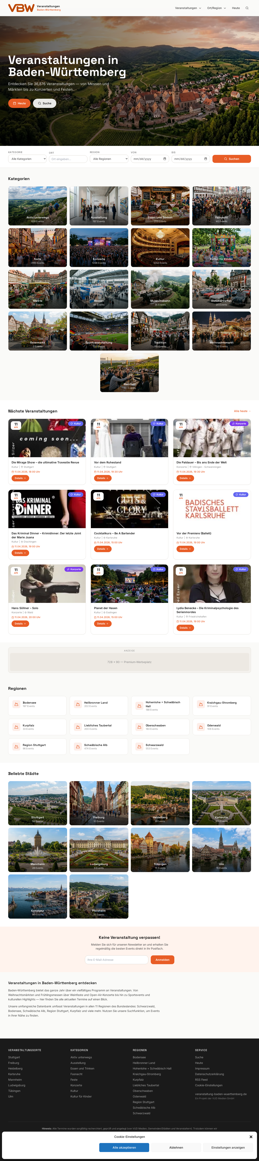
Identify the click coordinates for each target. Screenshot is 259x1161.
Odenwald (139, 1096)
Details (20, 478)
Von (134, 152)
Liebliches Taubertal (146, 1085)
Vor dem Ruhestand (107, 462)
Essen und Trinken (82, 1068)
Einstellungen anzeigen (228, 1147)
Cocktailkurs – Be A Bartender (114, 533)
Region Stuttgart (143, 1102)
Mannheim (15, 1079)
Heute (236, 8)
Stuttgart (27, 466)
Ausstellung (78, 1062)
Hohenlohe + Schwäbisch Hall (152, 1068)
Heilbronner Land (144, 1062)
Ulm (10, 1096)
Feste (73, 1079)
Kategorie (15, 152)
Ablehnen (176, 1147)
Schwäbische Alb (144, 1107)
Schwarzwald (141, 1113)
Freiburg (13, 1062)
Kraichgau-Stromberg (147, 1074)
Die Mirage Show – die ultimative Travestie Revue (45, 462)
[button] (251, 1137)
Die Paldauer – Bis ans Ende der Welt (202, 462)
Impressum (202, 1068)
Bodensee (139, 1057)
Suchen (231, 158)
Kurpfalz (138, 1079)
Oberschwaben (143, 1090)
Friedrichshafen (196, 616)
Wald (28, 612)
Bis (174, 152)
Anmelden (163, 959)
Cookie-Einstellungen (208, 1085)
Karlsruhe (110, 537)
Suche (44, 103)
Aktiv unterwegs (81, 1057)
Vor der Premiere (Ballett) (194, 533)
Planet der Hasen (105, 608)
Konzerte (239, 423)
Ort (51, 152)
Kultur (75, 423)
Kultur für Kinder (81, 1096)
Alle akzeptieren (124, 1147)
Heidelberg (15, 1068)
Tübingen (14, 1090)
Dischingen (28, 541)
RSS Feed (201, 1079)
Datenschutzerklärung (209, 1074)
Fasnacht (76, 1074)
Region (95, 152)
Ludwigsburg (16, 1085)
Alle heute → (242, 411)
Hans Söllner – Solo (25, 608)
